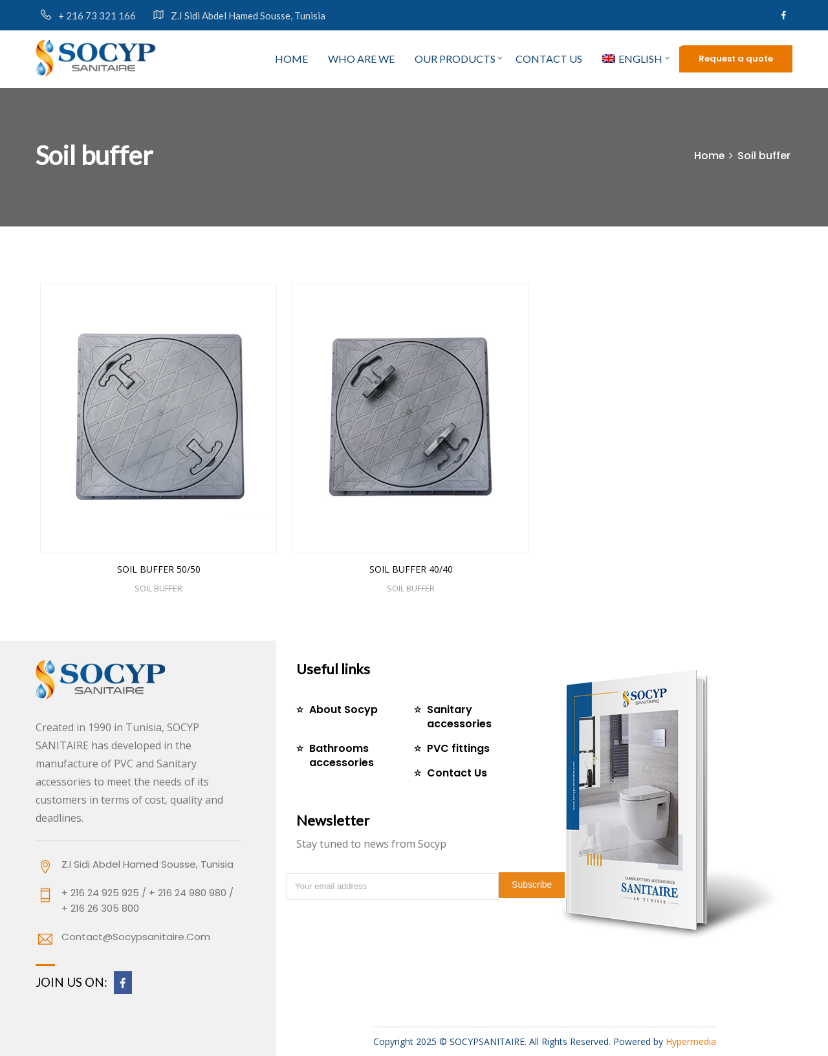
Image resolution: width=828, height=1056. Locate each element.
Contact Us (457, 772)
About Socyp (343, 709)
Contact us (549, 58)
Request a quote (736, 58)
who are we (361, 58)
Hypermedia (691, 1041)
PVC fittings (458, 748)
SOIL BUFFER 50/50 (159, 569)
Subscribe (532, 884)
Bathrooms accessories (341, 755)
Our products (455, 58)
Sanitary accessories (459, 716)
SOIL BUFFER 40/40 (411, 569)
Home (291, 58)
